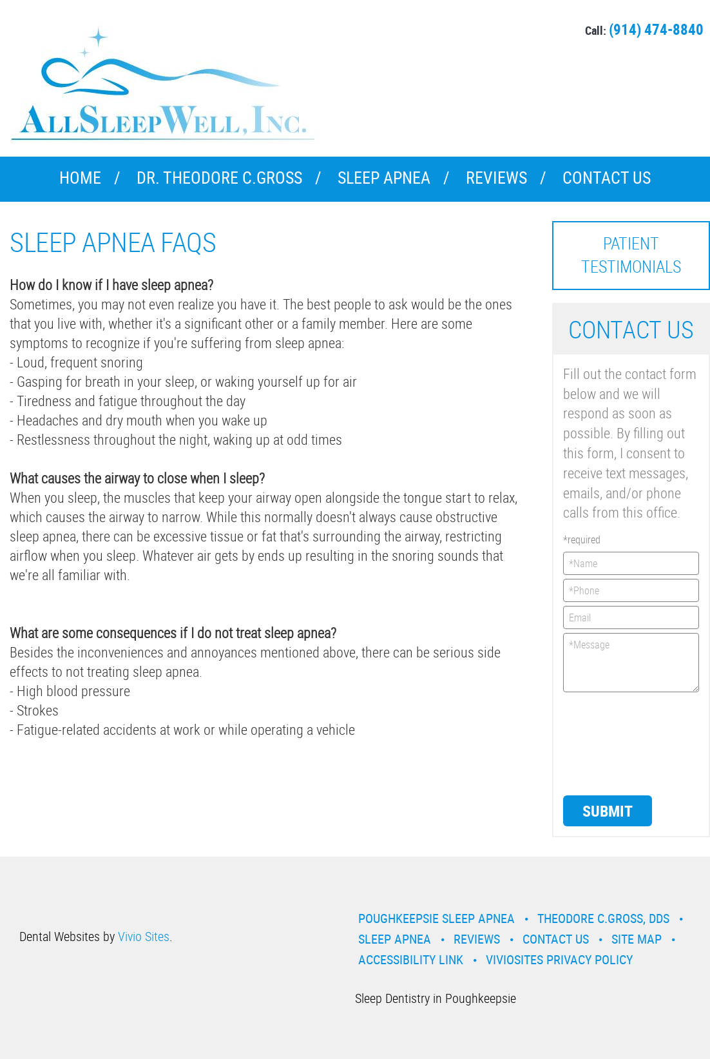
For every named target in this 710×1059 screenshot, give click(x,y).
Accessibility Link (410, 959)
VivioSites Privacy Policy (559, 959)
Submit (607, 811)
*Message (631, 662)
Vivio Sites (143, 936)
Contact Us (606, 177)
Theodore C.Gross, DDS (603, 918)
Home (80, 177)
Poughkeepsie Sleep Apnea (436, 918)
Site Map (636, 938)
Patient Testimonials (631, 255)
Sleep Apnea (384, 177)
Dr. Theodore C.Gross (219, 177)
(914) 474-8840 (656, 29)
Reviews (496, 177)
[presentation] (616, 742)
